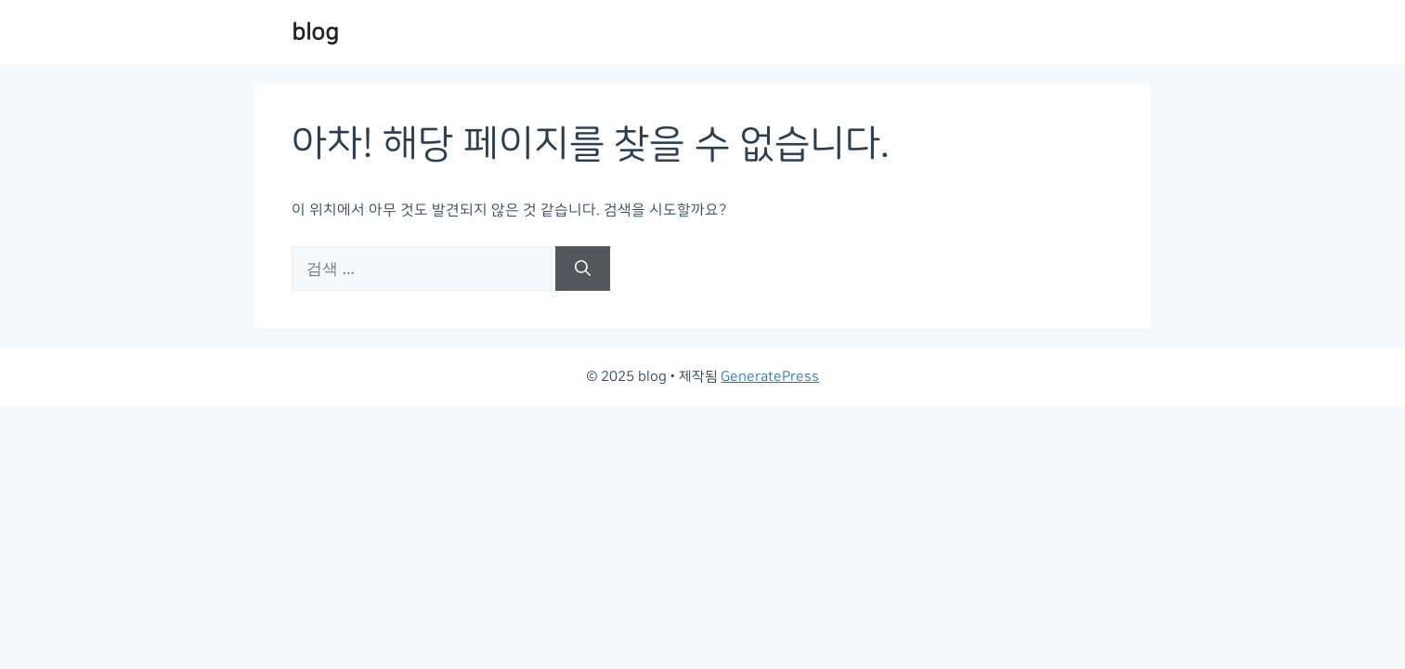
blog (315, 33)
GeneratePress (770, 377)
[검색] (582, 268)
